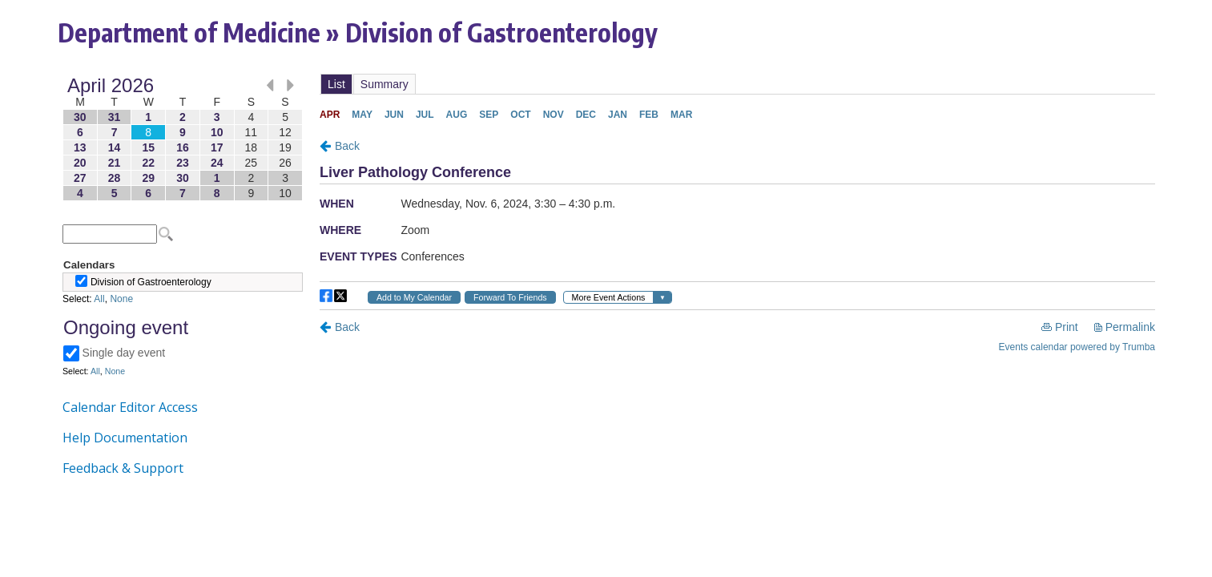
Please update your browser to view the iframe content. (182, 139)
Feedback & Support (122, 468)
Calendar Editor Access (130, 407)
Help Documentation (124, 437)
